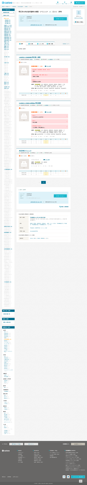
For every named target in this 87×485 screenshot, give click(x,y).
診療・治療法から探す (38, 462)
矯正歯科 (5, 414)
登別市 (6, 82)
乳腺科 (5, 362)
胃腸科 (5, 337)
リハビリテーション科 (8, 369)
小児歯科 (5, 417)
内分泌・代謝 (32, 238)
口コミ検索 (20, 455)
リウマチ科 (6, 342)
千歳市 (6, 73)
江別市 (6, 62)
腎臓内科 (5, 348)
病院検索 (14, 6)
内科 (5, 331)
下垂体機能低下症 (60, 223)
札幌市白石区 (7, 31)
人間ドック (6, 433)
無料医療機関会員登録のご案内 (72, 452)
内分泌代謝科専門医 (34, 231)
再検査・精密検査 (40, 238)
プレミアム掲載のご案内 (70, 454)
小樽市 (6, 43)
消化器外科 (6, 360)
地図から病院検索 (64, 206)
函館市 (6, 41)
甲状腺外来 (32, 227)
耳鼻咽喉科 (6, 391)
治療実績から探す (37, 455)
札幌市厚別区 (7, 37)
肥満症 (35, 223)
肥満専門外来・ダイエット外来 (41, 227)
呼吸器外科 (6, 357)
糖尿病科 (5, 340)
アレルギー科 (6, 343)
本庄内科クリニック (25, 151)
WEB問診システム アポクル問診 (72, 460)
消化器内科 (6, 336)
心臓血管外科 (6, 359)
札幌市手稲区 (7, 38)
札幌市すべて (8, 25)
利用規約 (51, 455)
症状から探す (36, 454)
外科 (5, 356)
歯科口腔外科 (6, 419)
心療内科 (5, 409)
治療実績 (51, 59)
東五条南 (7, 21)
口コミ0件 (47, 159)
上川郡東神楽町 (8, 169)
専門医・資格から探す (38, 457)
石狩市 (6, 88)
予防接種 (5, 430)
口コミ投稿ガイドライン (55, 452)
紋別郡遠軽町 (7, 232)
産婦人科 (5, 398)
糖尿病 (31, 223)
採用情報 (9, 476)
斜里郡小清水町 (8, 226)
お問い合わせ (15, 476)
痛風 (48, 223)
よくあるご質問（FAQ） (55, 454)
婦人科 (5, 396)
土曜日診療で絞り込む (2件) (36, 24)
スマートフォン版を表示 (78, 476)
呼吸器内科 (6, 333)
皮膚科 (5, 375)
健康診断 (5, 432)
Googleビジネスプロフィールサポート (73, 466)
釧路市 (6, 47)
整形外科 (5, 365)
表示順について (66, 43)
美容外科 (5, 368)
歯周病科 (5, 416)
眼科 (5, 387)
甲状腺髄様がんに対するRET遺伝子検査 (37, 217)
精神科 (5, 407)
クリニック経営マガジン (70, 463)
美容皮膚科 (6, 376)
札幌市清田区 (7, 40)
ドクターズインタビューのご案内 (72, 457)
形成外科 (5, 366)
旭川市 (6, 44)
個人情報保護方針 (53, 457)
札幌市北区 (7, 28)
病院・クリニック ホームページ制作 (73, 465)
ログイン (71, 3)
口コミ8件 (49, 66)
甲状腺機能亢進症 (35, 224)
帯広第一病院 (29, 57)
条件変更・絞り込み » (60, 18)
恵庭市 (6, 83)
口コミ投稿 (20, 462)
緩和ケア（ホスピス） (8, 351)
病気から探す (36, 452)
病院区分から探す (37, 460)
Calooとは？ (20, 452)
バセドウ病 (49, 224)
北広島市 (7, 86)
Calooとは (57, 3)
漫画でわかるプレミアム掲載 (71, 455)
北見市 (6, 49)
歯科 (5, 413)
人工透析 (5, 349)
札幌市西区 (7, 35)
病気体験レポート (21, 457)
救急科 (5, 427)
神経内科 (5, 345)
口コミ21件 (49, 112)
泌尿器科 (5, 380)
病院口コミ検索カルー (6, 6)
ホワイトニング (7, 422)
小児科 (5, 402)
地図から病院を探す (7, 322)
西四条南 (7, 20)
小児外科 (5, 403)
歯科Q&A (20, 460)
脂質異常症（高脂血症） (41, 223)
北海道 (26, 6)
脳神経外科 (6, 363)
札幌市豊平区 (7, 32)
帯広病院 (30, 103)
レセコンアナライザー (70, 462)
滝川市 (6, 74)
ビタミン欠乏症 (53, 223)
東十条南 (7, 23)
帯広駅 (31, 59)
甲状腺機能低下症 (42, 224)
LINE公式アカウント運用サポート (72, 468)
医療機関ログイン (78, 444)
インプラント (6, 420)
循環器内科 (6, 334)
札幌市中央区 (8, 26)
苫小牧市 (7, 56)
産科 (5, 395)
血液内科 (5, 346)
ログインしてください (78, 17)
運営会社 (4, 476)
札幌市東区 (7, 29)
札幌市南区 (7, 34)
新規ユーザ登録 (64, 3)
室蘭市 (6, 46)
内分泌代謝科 (20, 6)
